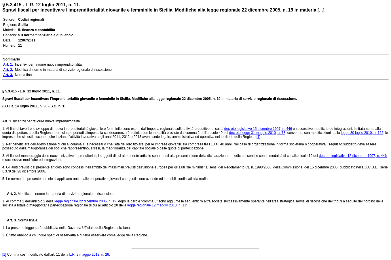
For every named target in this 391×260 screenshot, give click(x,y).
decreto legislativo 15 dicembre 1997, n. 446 (258, 129)
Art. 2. (9, 194)
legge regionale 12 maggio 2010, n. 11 (156, 205)
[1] (258, 137)
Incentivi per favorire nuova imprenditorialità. (46, 121)
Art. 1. (7, 121)
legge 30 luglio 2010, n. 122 (362, 133)
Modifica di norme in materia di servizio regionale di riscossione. (66, 194)
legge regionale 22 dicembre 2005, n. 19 (85, 201)
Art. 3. (9, 220)
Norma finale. (27, 220)
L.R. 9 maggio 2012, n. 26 (89, 255)
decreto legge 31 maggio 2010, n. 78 (257, 133)
